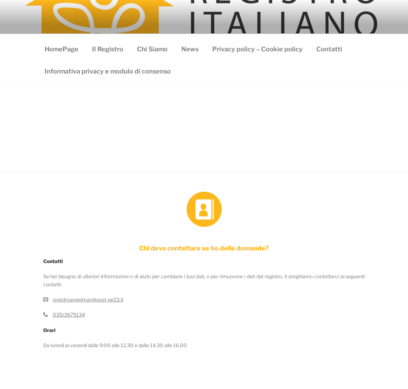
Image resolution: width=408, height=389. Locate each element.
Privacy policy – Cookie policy (257, 49)
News (190, 49)
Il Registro (107, 49)
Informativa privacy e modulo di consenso (108, 71)
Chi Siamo (152, 49)
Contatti (329, 49)
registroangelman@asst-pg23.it (88, 299)
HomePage (61, 49)
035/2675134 (69, 315)
